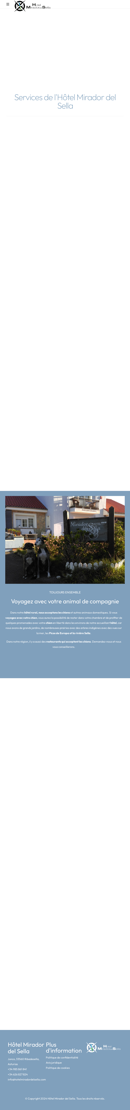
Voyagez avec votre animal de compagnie (65, 601)
